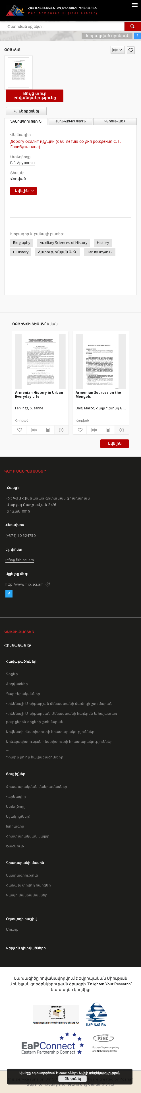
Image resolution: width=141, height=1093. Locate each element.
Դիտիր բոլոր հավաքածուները (34, 757)
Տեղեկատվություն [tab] (70, 121)
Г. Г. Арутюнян (22, 162)
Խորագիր (15, 826)
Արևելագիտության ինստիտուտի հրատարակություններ (59, 741)
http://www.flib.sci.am (24, 584)
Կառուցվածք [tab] (115, 121)
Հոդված (18, 178)
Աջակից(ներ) (18, 816)
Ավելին (114, 443)
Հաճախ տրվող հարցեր (28, 885)
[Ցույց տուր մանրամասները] (61, 430)
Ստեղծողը (16, 806)
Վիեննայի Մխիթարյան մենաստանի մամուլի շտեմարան (59, 703)
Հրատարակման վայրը (28, 836)
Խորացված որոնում (107, 35)
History (103, 242)
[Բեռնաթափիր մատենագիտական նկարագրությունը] (33, 430)
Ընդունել (73, 1079)
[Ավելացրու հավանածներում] (131, 50)
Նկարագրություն (22, 875)
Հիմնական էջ (17, 645)
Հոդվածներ (17, 683)
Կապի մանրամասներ (26, 895)
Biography (21, 242)
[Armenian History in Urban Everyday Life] (40, 361)
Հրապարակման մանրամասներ (36, 786)
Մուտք (12, 929)
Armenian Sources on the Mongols (98, 394)
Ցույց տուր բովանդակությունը (34, 95)
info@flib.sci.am (19, 560)
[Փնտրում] (133, 26)
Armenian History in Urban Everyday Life (39, 394)
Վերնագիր (16, 796)
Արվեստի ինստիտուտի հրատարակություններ (50, 731)
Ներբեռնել (25, 111)
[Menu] (134, 4)
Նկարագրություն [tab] (26, 122)
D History (20, 252)
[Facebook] (9, 594)
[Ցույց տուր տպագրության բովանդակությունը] (47, 430)
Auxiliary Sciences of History (63, 242)
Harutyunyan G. (100, 252)
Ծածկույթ (15, 846)
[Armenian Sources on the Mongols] (101, 361)
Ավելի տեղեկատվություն (99, 1073)
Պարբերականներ (23, 693)
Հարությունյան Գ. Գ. (57, 252)
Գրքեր (12, 673)
